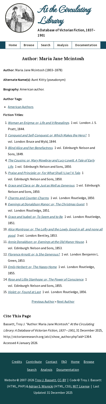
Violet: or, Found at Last (24, 292)
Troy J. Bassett (45, 380)
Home (13, 45)
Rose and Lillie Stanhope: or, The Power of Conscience (45, 279)
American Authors (20, 107)
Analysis (62, 45)
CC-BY (62, 380)
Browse (29, 45)
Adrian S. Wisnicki (41, 386)
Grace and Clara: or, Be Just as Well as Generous (41, 185)
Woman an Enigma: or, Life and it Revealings (38, 123)
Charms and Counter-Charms (28, 198)
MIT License (81, 386)
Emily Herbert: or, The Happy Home (32, 267)
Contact (51, 362)
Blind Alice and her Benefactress (30, 148)
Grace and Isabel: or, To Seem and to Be (35, 217)
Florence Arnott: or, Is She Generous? (34, 254)
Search (45, 45)
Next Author (65, 301)
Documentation (86, 45)
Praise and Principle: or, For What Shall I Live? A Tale (44, 173)
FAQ (64, 362)
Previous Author (43, 301)
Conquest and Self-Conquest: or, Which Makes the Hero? (47, 135)
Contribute (34, 362)
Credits (17, 362)
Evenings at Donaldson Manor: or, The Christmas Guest (46, 204)
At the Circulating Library (64, 14)
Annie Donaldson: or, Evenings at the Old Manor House (46, 242)
